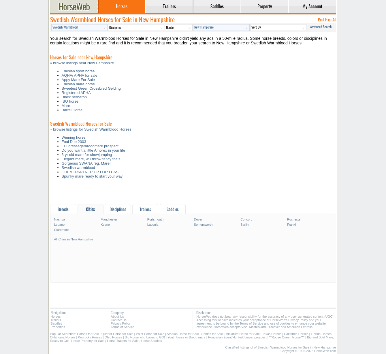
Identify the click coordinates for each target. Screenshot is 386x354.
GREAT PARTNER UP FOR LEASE (91, 172)
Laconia (153, 224)
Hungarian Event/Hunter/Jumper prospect (237, 337)
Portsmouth (155, 219)
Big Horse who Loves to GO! (145, 337)
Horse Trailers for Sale (122, 340)
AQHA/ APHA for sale (79, 75)
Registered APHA (76, 93)
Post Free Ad (327, 19)
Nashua (59, 219)
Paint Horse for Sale (150, 334)
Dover (198, 219)
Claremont (61, 229)
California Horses (296, 334)
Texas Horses (272, 334)
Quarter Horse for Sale (117, 334)
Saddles (56, 323)
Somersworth (203, 224)
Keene (105, 224)
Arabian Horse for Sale (183, 334)
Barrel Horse (72, 110)
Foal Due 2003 (74, 142)
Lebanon (60, 224)
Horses (56, 316)
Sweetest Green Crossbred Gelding (91, 88)
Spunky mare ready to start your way (92, 176)
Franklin (292, 224)
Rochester (294, 219)
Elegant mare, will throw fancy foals (91, 159)
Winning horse (74, 137)
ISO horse (70, 101)
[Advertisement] (193, 192)
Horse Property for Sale (87, 340)
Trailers (56, 320)
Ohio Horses (113, 337)
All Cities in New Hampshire (73, 239)
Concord (246, 219)
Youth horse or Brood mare (186, 337)
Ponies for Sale (212, 334)
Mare (66, 105)
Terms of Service (122, 327)
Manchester (109, 219)
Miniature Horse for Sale (242, 334)
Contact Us (118, 320)
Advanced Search (321, 26)
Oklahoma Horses (63, 337)
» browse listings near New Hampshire (82, 63)
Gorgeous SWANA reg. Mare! (86, 163)
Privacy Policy (120, 323)
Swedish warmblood (78, 167)
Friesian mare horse (78, 84)
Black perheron (74, 97)
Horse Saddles (151, 340)
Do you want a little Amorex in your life (93, 150)
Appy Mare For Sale (78, 80)
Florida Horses (321, 334)
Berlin (244, 224)
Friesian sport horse (78, 71)
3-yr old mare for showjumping (87, 154)
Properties (58, 327)
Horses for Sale (88, 334)
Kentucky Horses (90, 337)
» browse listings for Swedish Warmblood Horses (90, 129)
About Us (117, 316)
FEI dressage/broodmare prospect (90, 146)
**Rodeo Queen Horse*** (286, 337)
